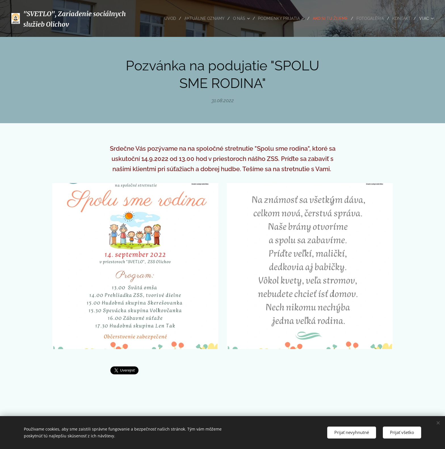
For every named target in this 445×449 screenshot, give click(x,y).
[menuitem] (161, 18)
